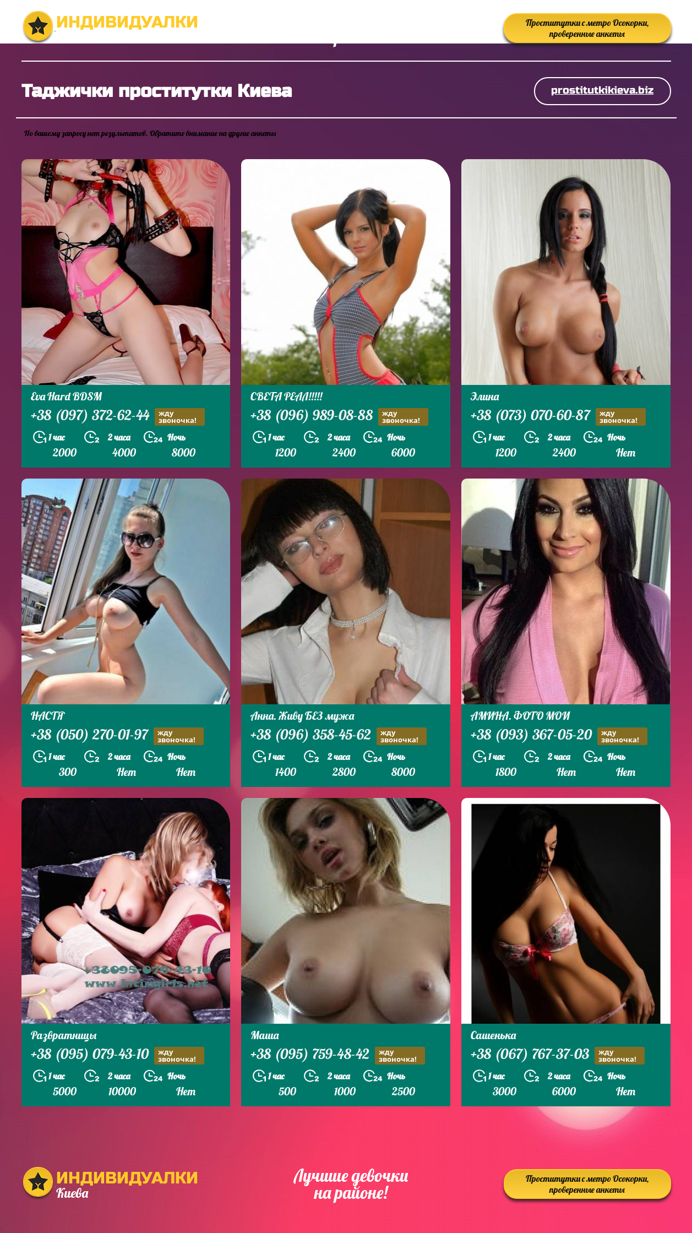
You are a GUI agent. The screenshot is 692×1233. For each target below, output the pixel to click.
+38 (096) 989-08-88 (339, 417)
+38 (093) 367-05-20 (559, 736)
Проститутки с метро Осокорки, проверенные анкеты (587, 28)
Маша (264, 1035)
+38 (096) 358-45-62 (338, 736)
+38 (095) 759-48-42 (337, 1055)
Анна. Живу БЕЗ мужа (302, 716)
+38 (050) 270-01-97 (117, 736)
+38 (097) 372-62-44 (118, 417)
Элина (485, 396)
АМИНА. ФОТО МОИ (520, 716)
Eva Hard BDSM (66, 396)
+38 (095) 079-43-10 (117, 1055)
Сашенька (493, 1035)
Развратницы (63, 1035)
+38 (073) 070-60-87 (558, 417)
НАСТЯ (47, 716)
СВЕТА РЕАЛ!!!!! (286, 396)
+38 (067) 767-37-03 (558, 1055)
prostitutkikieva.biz (602, 90)
